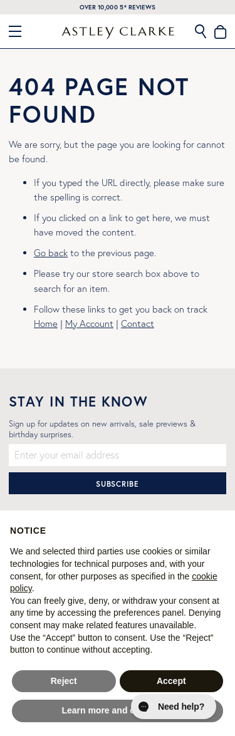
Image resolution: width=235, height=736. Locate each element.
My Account (89, 323)
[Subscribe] (117, 483)
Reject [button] (64, 681)
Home (46, 323)
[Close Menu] (20, 31)
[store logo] (117, 33)
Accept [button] (171, 681)
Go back (51, 253)
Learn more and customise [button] (117, 710)
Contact (137, 323)
